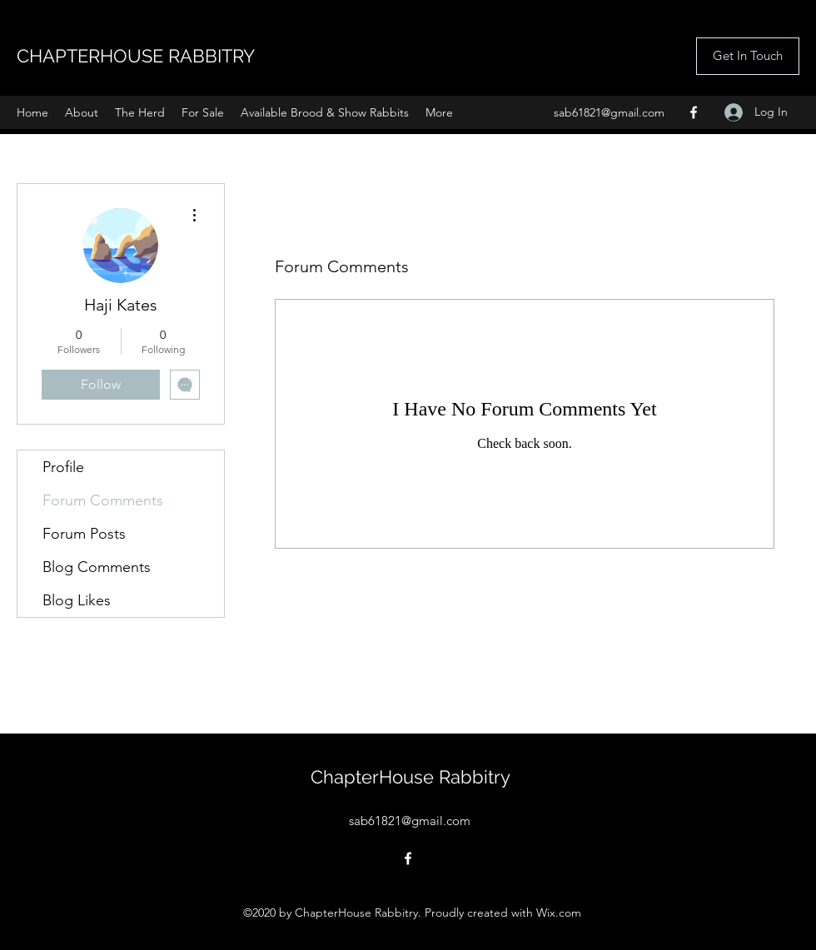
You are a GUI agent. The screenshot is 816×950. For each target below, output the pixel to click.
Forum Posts (84, 534)
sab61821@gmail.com (609, 112)
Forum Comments (102, 500)
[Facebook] (693, 112)
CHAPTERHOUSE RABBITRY (136, 56)
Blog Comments (96, 567)
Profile (63, 467)
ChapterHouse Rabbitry (410, 777)
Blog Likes (76, 600)
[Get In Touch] (747, 56)
